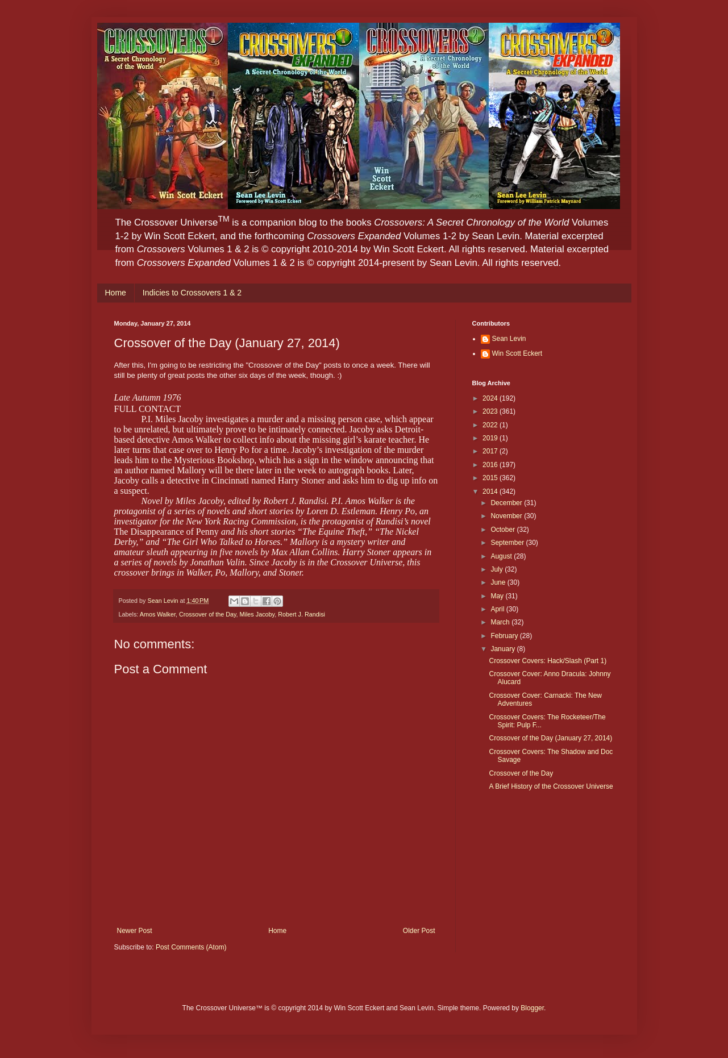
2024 (491, 398)
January (503, 649)
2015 (491, 478)
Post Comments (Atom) (191, 947)
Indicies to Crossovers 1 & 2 (192, 292)
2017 (491, 451)
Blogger (532, 1008)
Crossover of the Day (207, 614)
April (498, 609)
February (504, 636)
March (500, 622)
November (507, 516)
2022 (491, 425)
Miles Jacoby (257, 614)
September (508, 543)
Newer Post (134, 931)
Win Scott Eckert (517, 353)
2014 (491, 491)
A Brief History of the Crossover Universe (551, 786)
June (498, 582)
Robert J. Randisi (301, 614)
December (507, 503)
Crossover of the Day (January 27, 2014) (550, 738)
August (502, 556)
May (497, 596)
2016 (491, 465)
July (497, 569)
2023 (491, 411)
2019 (491, 438)
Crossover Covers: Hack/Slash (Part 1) (547, 661)
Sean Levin (509, 339)
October (503, 530)
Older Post (419, 931)
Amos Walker (158, 614)
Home (115, 292)
